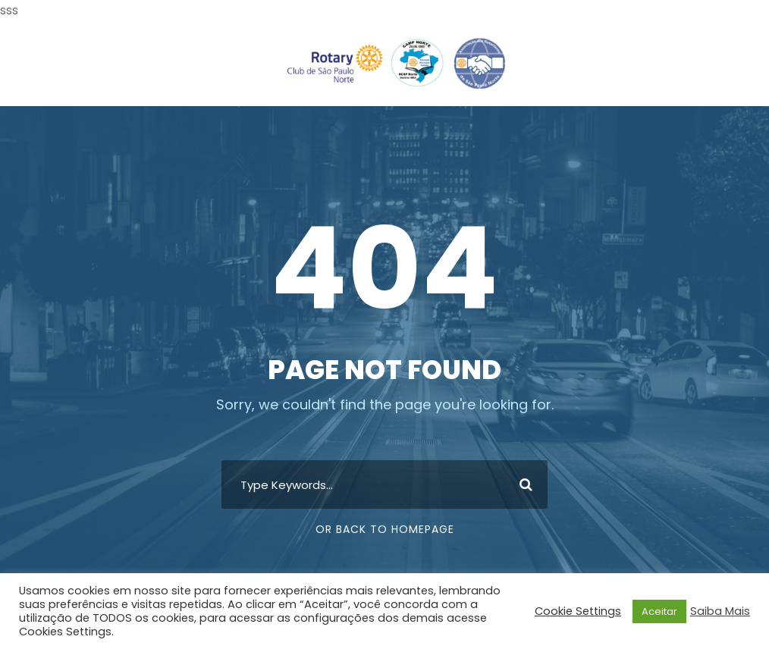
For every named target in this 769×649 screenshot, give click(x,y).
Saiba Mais (720, 611)
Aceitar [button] (659, 611)
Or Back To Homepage (384, 529)
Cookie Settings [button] (578, 611)
